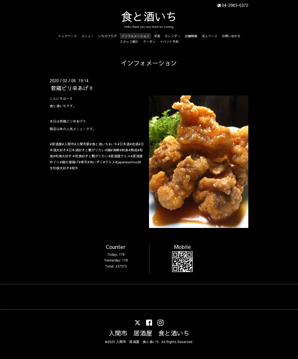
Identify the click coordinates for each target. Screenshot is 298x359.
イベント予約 (169, 41)
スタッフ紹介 (129, 41)
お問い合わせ (231, 36)
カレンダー (172, 36)
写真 (157, 36)
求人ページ (209, 36)
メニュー (87, 36)
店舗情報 (191, 36)
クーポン (149, 41)
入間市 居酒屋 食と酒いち (149, 333)
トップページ (67, 36)
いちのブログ (107, 36)
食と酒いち (149, 16)
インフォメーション (135, 36)
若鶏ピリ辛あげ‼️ (72, 88)
